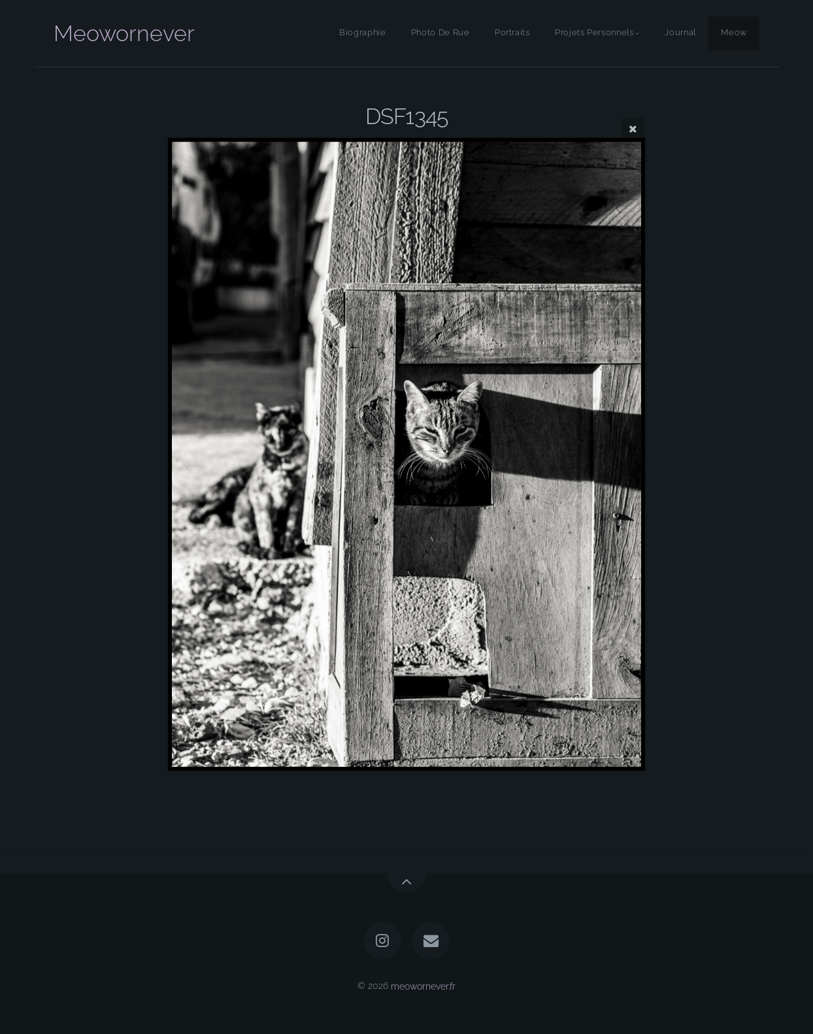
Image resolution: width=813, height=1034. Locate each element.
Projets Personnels (594, 33)
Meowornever (124, 33)
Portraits (512, 33)
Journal (680, 33)
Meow (734, 33)
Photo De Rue (440, 33)
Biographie (362, 33)
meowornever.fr (423, 985)
